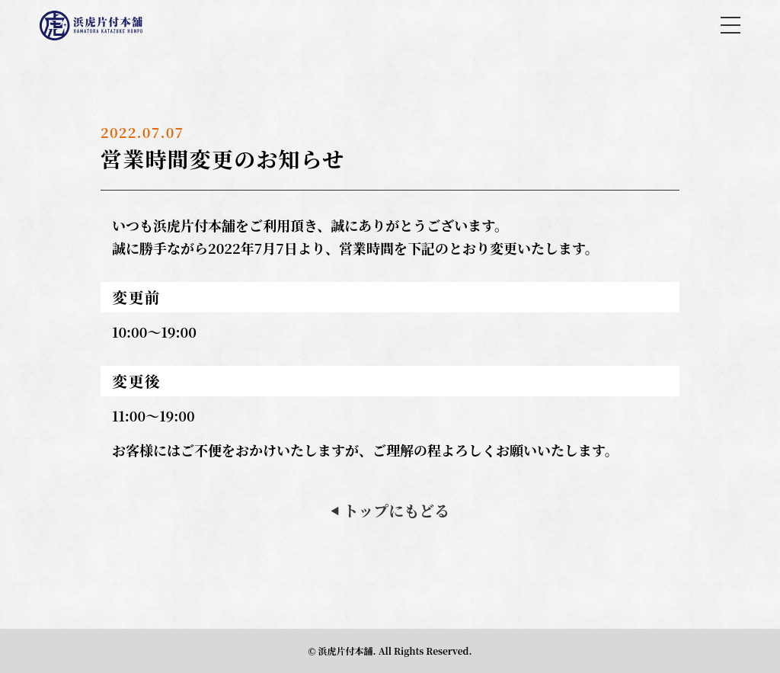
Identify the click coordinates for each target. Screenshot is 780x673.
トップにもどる (390, 510)
